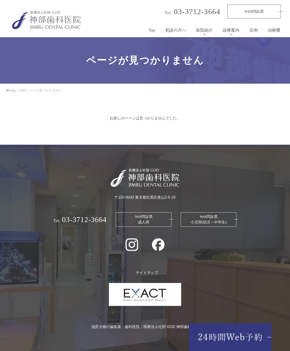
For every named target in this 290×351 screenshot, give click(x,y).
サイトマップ (147, 270)
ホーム (11, 88)
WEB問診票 (254, 11)
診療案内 (231, 28)
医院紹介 (204, 28)
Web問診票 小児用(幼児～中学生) (209, 217)
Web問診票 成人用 (144, 217)
